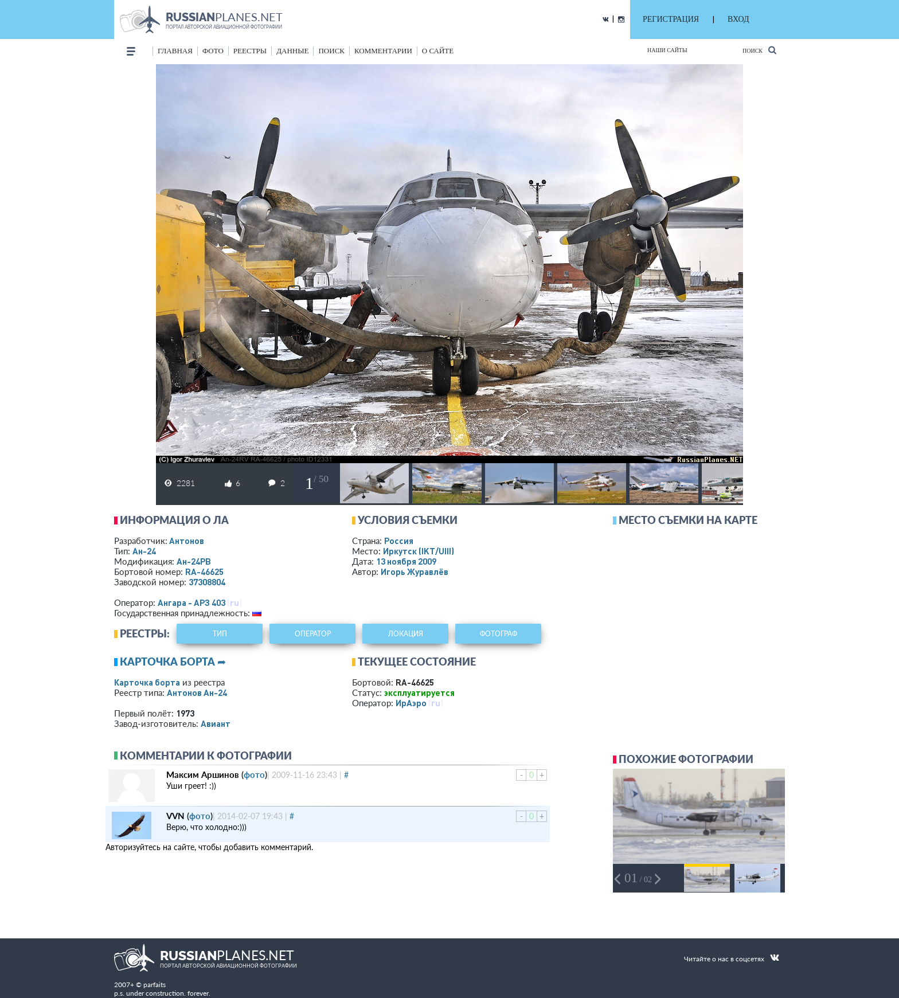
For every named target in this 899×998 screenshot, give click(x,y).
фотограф (498, 633)
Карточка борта (147, 682)
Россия (398, 540)
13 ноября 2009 (406, 561)
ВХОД (738, 19)
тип (220, 633)
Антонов (186, 540)
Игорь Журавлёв (414, 571)
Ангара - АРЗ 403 (191, 602)
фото (213, 50)
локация (405, 633)
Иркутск (418, 551)
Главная (175, 50)
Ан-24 (144, 551)
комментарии (383, 50)
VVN (175, 816)
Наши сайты (667, 50)
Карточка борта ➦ (173, 661)
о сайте (438, 50)
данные (292, 50)
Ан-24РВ (194, 561)
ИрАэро (411, 703)
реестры (250, 50)
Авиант (215, 723)
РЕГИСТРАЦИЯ (671, 19)
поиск (331, 50)
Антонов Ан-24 (197, 692)
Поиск (759, 50)
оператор (313, 633)
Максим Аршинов (202, 774)
